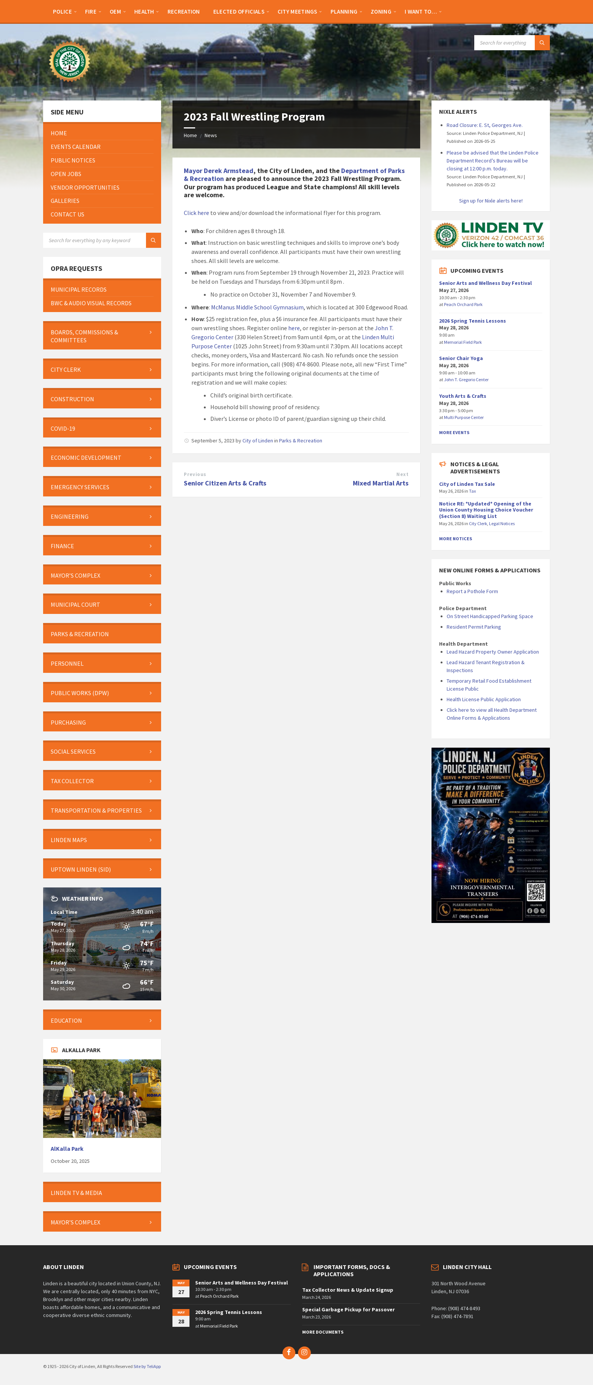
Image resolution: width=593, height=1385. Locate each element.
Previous (195, 474)
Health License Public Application (484, 699)
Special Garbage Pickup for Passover (348, 1309)
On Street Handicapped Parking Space (490, 616)
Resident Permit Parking (474, 626)
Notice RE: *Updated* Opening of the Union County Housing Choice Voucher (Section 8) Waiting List (486, 510)
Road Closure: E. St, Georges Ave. (485, 125)
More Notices (455, 538)
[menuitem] (62, 11)
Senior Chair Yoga (461, 358)
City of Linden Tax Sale (467, 484)
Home (190, 135)
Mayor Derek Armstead (218, 170)
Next (402, 474)
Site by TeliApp (147, 1366)
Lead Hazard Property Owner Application (493, 651)
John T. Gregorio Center (466, 379)
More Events (454, 432)
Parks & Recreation (300, 440)
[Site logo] (69, 86)
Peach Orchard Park (463, 304)
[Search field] (512, 42)
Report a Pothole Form (472, 591)
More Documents (322, 1332)
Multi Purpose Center (464, 417)
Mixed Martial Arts (380, 483)
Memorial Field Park (463, 342)
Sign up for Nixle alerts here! (491, 200)
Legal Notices (502, 523)
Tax (472, 491)
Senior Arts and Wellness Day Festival (485, 283)
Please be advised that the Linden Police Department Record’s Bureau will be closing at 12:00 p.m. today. (493, 160)
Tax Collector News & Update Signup (347, 1289)
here (294, 328)
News (211, 135)
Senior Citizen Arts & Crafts (225, 483)
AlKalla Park (67, 1148)
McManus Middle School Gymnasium (257, 307)
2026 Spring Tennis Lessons (472, 320)
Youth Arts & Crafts (462, 396)
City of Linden (257, 440)
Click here (196, 212)
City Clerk (478, 523)
